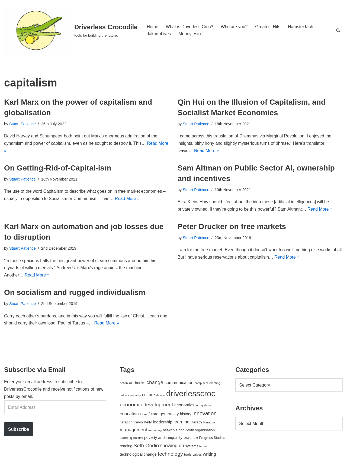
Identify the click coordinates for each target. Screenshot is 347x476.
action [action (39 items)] (124, 384)
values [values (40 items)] (197, 456)
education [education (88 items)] (129, 415)
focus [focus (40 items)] (143, 415)
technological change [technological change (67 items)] (138, 456)
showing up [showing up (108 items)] (172, 446)
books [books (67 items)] (140, 384)
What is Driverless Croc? (190, 26)
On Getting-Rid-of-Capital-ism (57, 168)
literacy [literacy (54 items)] (196, 424)
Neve (9, 469)
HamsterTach (301, 26)
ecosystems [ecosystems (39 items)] (203, 406)
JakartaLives (159, 33)
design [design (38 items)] (160, 396)
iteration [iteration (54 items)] (126, 424)
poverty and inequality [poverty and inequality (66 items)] (163, 439)
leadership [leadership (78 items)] (162, 423)
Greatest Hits (268, 26)
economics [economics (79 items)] (184, 406)
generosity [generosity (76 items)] (169, 415)
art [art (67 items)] (131, 384)
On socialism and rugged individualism (74, 293)
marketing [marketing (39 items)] (155, 431)
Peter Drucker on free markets (232, 227)
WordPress (52, 469)
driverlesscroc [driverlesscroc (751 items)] (190, 394)
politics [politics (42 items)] (138, 439)
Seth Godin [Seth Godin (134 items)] (146, 446)
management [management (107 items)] (133, 431)
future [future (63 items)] (153, 415)
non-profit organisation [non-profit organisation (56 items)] (196, 431)
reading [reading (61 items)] (126, 447)
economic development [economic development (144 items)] (146, 406)
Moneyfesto (190, 33)
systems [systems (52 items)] (191, 447)
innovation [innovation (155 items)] (204, 415)
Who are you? (234, 26)
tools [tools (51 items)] (187, 456)
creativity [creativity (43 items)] (134, 396)
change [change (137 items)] (154, 384)
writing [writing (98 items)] (209, 455)
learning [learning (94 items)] (181, 423)
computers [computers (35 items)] (201, 384)
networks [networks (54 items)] (170, 431)
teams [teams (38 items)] (203, 447)
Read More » (206, 151)
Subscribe (18, 430)
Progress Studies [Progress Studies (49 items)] (212, 439)
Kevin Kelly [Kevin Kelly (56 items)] (143, 424)
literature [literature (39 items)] (209, 423)
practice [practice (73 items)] (191, 438)
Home (152, 26)
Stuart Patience (22, 124)
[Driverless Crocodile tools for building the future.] (70, 30)
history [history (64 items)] (185, 415)
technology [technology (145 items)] (170, 455)
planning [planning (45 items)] (126, 439)
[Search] (338, 30)
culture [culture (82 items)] (148, 396)
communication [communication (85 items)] (179, 384)
